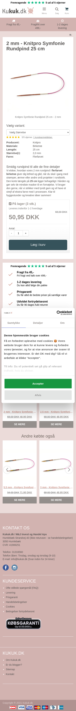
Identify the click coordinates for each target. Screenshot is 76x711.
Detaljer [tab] (38, 322)
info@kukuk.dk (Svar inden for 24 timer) (32, 559)
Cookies (10, 606)
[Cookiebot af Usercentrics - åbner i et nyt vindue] (56, 313)
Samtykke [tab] (13, 322)
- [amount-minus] (11, 233)
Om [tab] (62, 322)
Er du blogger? (14, 664)
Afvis (38, 395)
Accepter (38, 383)
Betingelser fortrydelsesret (20, 611)
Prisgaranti (12, 597)
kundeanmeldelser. (43, 137)
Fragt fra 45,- (14, 24)
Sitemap (10, 669)
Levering (10, 592)
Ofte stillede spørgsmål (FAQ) (22, 587)
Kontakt (10, 674)
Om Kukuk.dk (13, 660)
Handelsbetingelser (16, 602)
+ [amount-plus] (25, 233)
